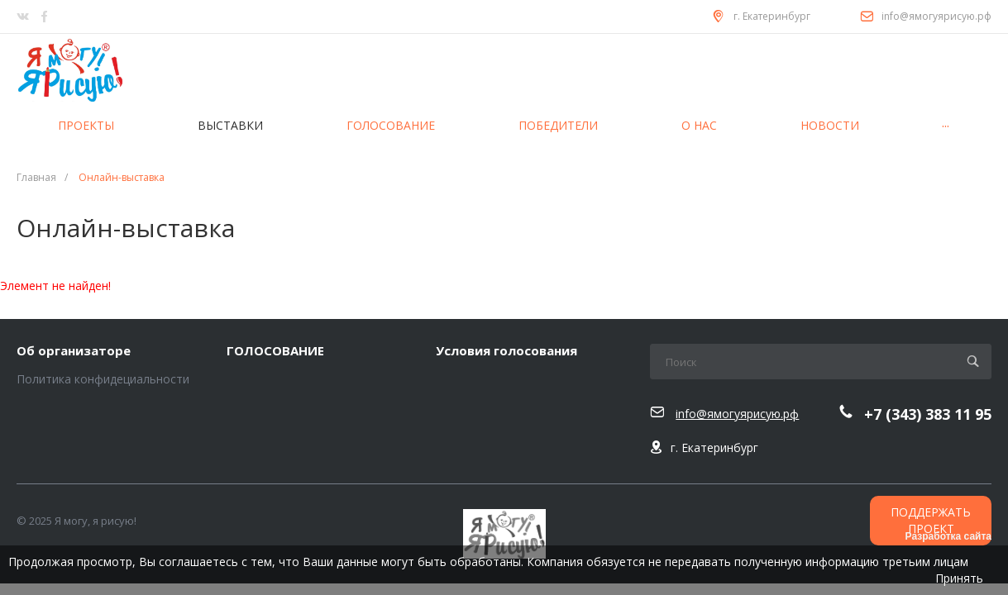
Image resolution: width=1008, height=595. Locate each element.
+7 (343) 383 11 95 (927, 414)
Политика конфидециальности (103, 379)
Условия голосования (506, 351)
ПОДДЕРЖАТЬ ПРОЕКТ (931, 520)
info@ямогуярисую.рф (936, 16)
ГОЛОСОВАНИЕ (275, 351)
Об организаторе (74, 351)
